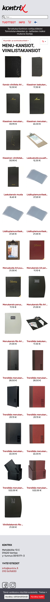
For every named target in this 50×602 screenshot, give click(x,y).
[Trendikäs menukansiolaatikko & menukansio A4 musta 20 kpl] (13, 476)
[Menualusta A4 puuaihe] (13, 256)
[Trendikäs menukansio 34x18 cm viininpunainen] (37, 366)
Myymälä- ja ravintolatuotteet (16, 41)
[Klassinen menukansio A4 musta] (13, 110)
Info (22, 22)
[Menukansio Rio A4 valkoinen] (13, 330)
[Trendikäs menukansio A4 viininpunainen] (37, 403)
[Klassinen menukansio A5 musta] (37, 110)
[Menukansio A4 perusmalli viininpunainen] (37, 256)
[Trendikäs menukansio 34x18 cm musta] (13, 366)
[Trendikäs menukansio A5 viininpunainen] (37, 440)
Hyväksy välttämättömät (16, 597)
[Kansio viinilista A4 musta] (13, 73)
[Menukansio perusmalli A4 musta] (13, 293)
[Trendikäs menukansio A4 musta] (13, 403)
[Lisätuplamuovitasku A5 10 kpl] (37, 220)
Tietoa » (43, 592)
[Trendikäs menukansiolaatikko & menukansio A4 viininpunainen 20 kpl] (37, 476)
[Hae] (25, 17)
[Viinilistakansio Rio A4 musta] (13, 513)
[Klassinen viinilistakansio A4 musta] (13, 146)
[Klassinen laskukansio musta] (37, 73)
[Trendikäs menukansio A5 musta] (13, 440)
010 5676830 (9, 571)
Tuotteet (9, 22)
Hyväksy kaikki (37, 597)
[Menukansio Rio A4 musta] (37, 293)
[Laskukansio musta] (13, 183)
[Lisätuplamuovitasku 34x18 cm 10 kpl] (37, 183)
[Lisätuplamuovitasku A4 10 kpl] (13, 220)
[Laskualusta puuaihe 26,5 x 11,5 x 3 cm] (37, 146)
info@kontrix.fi (10, 568)
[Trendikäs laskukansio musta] (37, 330)
